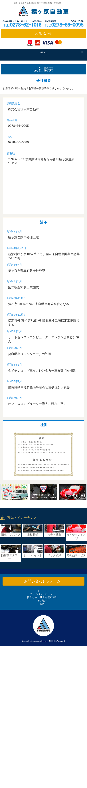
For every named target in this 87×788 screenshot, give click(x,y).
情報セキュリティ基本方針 (42, 597)
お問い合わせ (43, 33)
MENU (43, 52)
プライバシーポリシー (42, 594)
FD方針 (42, 600)
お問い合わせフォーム (42, 581)
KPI (42, 603)
